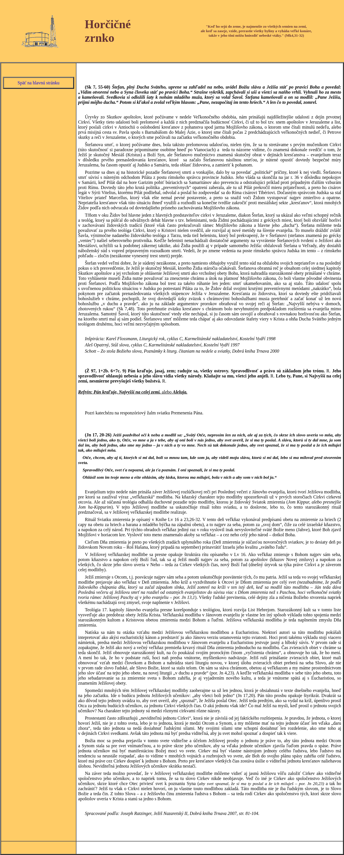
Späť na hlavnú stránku (38, 82)
